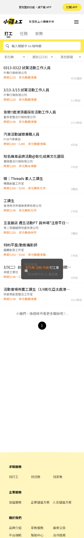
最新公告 (59, 527)
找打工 (13, 476)
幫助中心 (37, 535)
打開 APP (72, 7)
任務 (24, 33)
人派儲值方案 (62, 502)
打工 (8, 33)
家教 (39, 33)
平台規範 (15, 535)
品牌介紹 (15, 527)
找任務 (35, 476)
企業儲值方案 (40, 502)
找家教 (57, 476)
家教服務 (37, 527)
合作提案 (59, 535)
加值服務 (15, 502)
